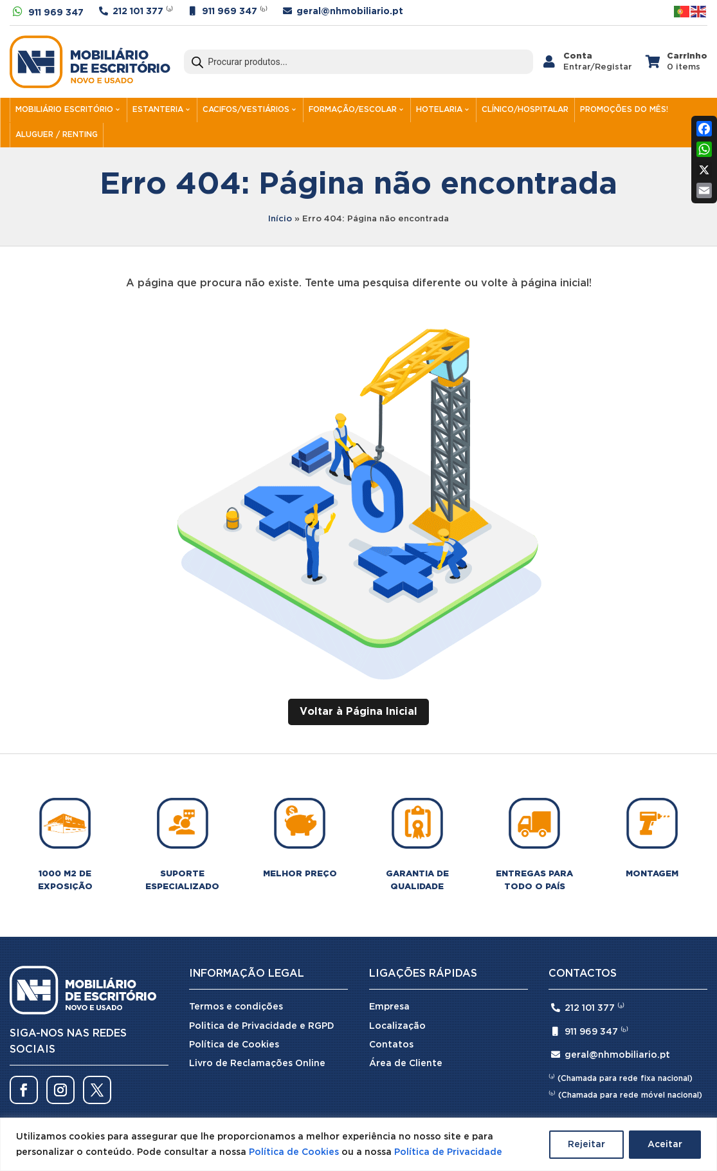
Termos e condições (236, 1007)
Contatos (391, 1045)
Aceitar (665, 1144)
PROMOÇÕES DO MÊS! (624, 109)
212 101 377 (138, 11)
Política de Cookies (294, 1152)
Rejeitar (586, 1144)
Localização (397, 1026)
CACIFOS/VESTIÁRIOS (246, 109)
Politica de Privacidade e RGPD (261, 1026)
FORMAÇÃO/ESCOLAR (353, 109)
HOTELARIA (439, 109)
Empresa (389, 1007)
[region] (358, 1144)
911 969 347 (56, 13)
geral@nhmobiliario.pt (349, 11)
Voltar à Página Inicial (358, 712)
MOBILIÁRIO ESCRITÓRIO (64, 109)
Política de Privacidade (448, 1152)
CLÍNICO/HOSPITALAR (525, 109)
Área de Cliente (405, 1063)
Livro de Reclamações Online (257, 1063)
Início (280, 219)
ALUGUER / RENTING (56, 134)
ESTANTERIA (157, 109)
